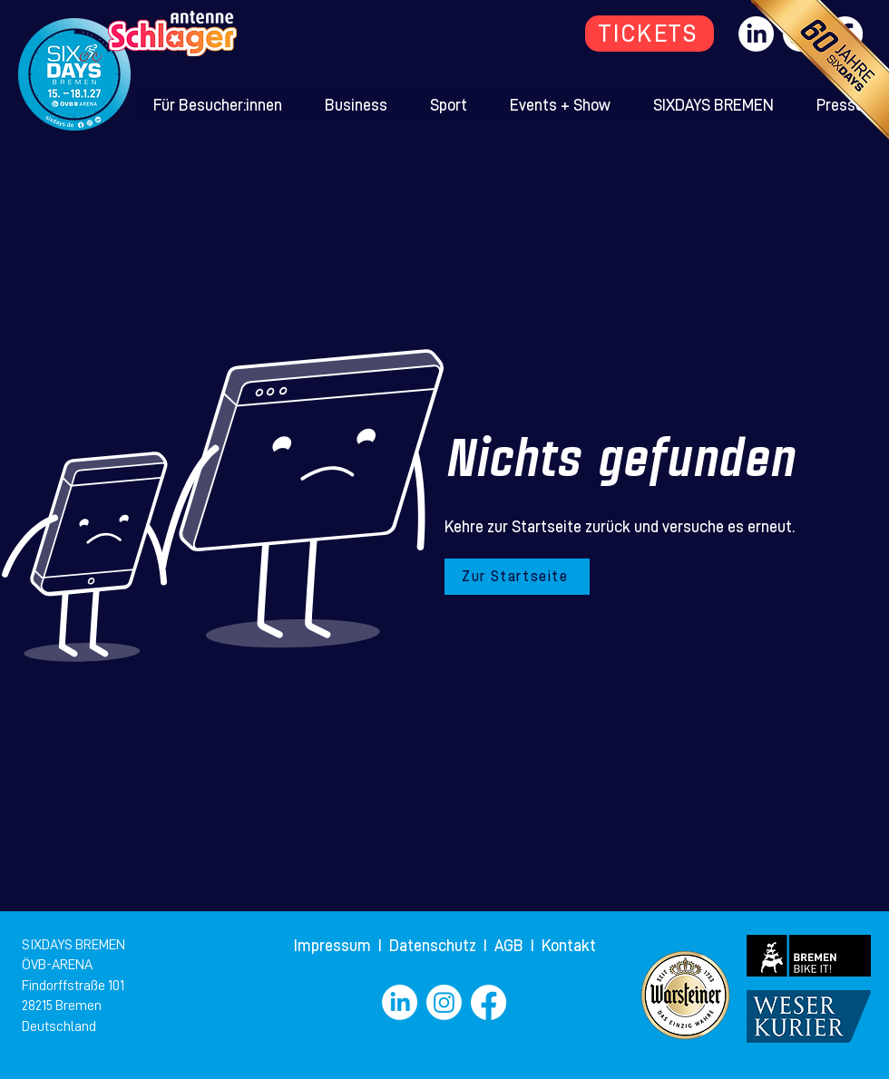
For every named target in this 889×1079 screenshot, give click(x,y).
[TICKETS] (649, 33)
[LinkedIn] (399, 1002)
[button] (218, 105)
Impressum (334, 946)
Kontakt (569, 946)
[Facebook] (488, 1002)
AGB (512, 946)
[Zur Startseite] (517, 577)
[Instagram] (444, 1002)
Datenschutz (434, 946)
